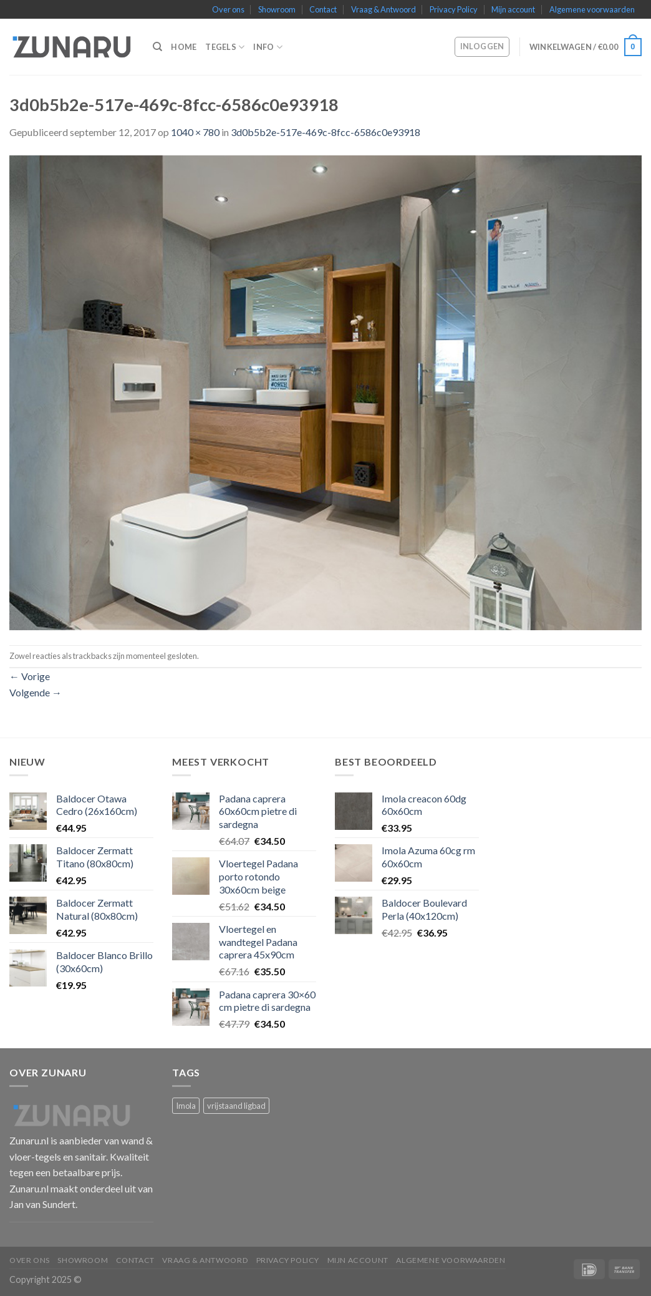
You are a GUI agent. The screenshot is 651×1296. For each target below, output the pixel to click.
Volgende (35, 692)
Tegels (224, 47)
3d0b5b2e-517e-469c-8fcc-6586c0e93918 (325, 132)
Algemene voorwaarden (592, 9)
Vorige (29, 676)
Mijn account (513, 9)
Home (183, 47)
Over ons (228, 9)
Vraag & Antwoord (383, 9)
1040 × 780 (195, 132)
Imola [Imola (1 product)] (186, 1106)
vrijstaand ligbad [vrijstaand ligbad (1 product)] (236, 1106)
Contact (323, 9)
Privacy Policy (454, 9)
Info (267, 47)
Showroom (277, 9)
